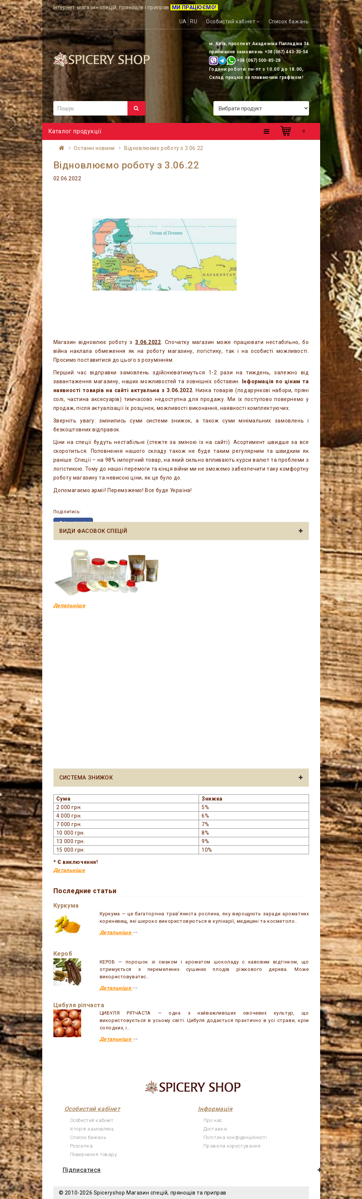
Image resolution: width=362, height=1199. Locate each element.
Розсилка (81, 1146)
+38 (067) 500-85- (256, 60)
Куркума (66, 905)
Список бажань (88, 1137)
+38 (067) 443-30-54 (286, 51)
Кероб (63, 953)
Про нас (212, 1120)
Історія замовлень (92, 1129)
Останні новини (94, 148)
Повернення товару (93, 1154)
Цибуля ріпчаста (78, 1005)
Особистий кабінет (92, 1120)
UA (183, 21)
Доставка (215, 1129)
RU (193, 21)
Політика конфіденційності (235, 1137)
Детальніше (69, 870)
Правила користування (232, 1146)
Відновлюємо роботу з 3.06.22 (163, 148)
